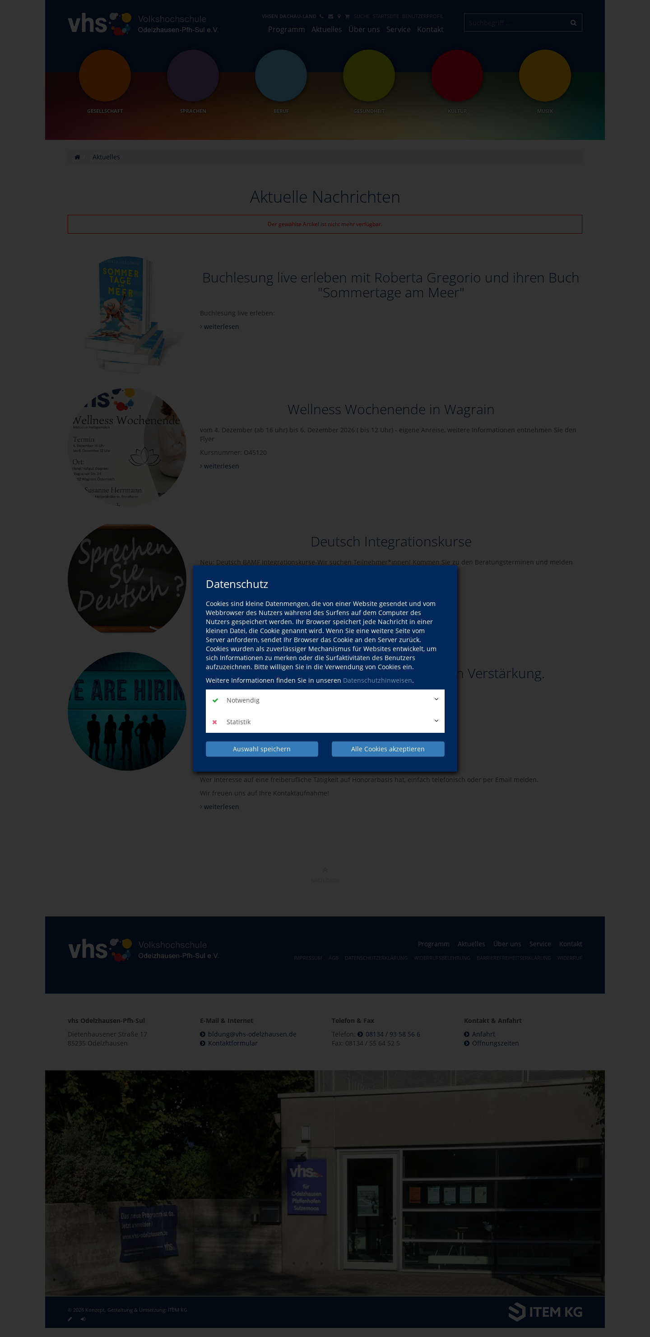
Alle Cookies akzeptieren (388, 749)
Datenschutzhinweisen (377, 680)
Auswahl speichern (262, 749)
